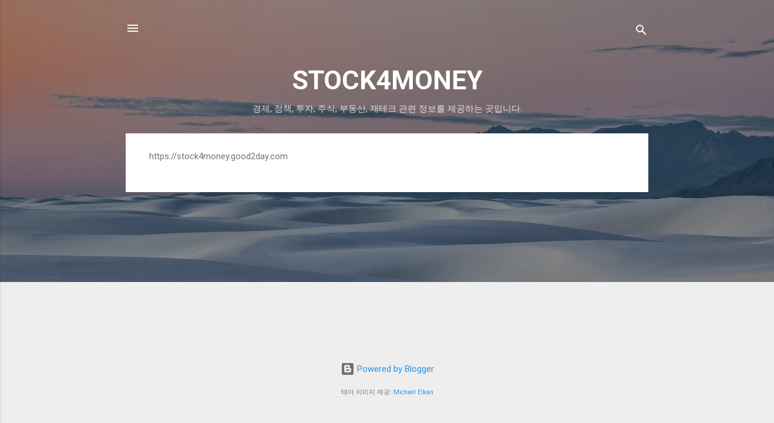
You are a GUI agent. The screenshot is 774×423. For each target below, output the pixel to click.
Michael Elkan (413, 392)
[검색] (641, 32)
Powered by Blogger (387, 369)
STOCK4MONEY (387, 80)
